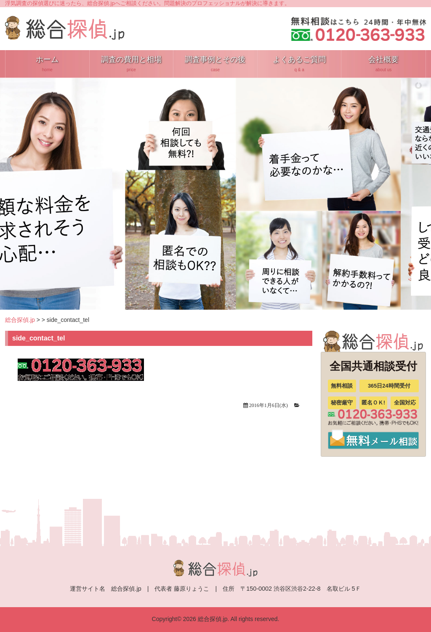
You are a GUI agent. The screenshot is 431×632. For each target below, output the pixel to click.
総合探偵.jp (20, 319)
